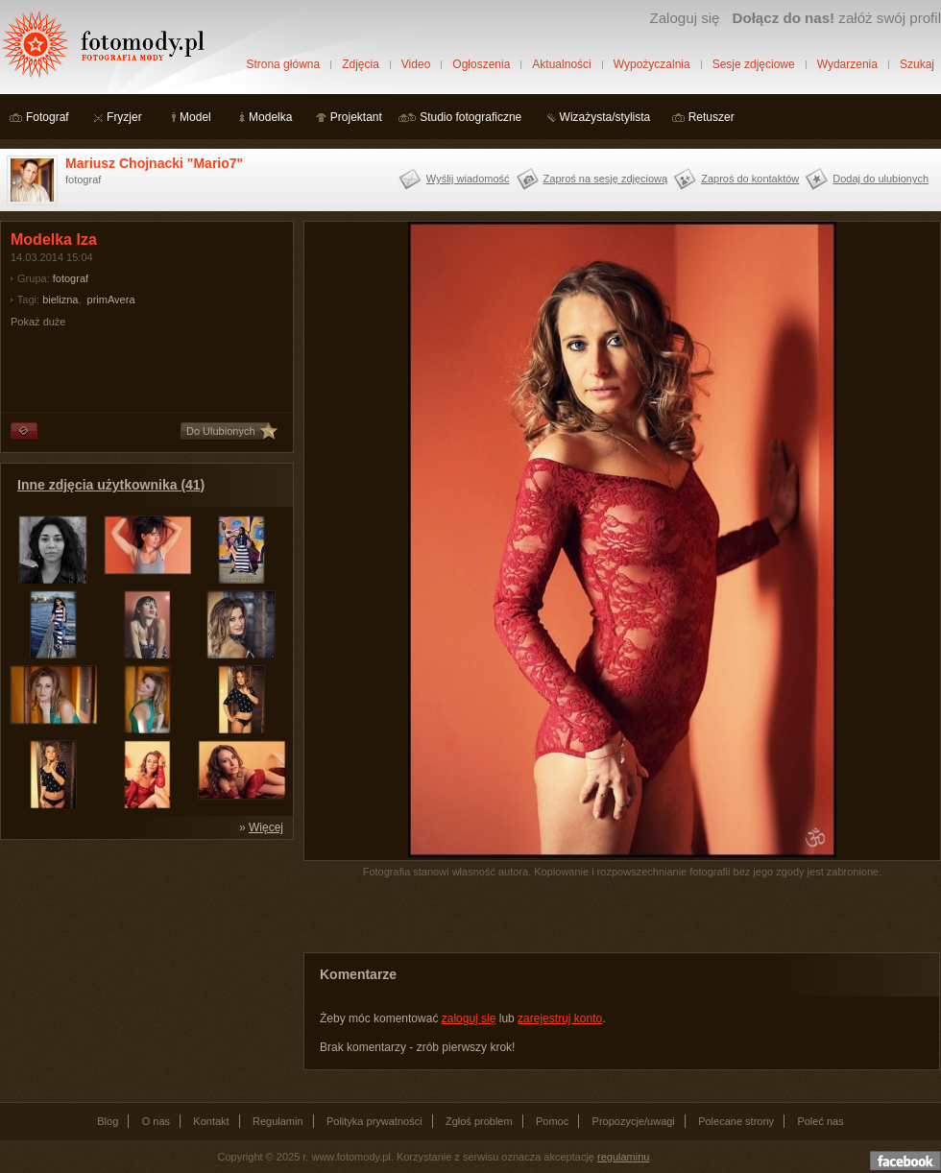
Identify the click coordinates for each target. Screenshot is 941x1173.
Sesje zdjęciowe (753, 64)
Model (195, 117)
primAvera (111, 299)
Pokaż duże (38, 321)
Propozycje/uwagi (633, 1121)
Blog (107, 1121)
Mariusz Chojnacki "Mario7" (154, 163)
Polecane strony (736, 1121)
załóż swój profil (837, 18)
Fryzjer (124, 117)
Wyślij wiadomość (468, 178)
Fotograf (47, 117)
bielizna (60, 299)
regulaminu (623, 1156)
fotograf (70, 278)
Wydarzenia (847, 64)
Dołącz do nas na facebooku (905, 1160)
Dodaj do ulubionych (880, 178)
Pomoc (552, 1121)
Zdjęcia (360, 64)
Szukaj (917, 64)
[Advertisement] (144, 969)
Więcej (266, 827)
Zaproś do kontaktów (750, 178)
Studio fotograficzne (470, 117)
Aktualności (561, 64)
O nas (156, 1121)
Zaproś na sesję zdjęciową (605, 178)
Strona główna (283, 64)
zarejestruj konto (560, 1018)
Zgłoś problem (479, 1121)
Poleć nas (820, 1121)
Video (415, 64)
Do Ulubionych (220, 431)
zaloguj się (469, 1018)
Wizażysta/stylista (605, 117)
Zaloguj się (684, 18)
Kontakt (211, 1121)
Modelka (270, 117)
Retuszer (711, 117)
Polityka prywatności (374, 1121)
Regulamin (278, 1121)
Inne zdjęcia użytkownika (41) (111, 484)
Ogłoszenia (481, 64)
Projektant (356, 117)
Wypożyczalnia (652, 64)
